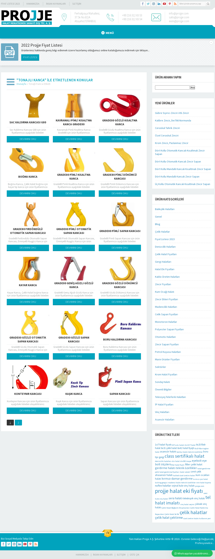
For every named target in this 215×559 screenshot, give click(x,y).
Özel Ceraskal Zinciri (167, 135)
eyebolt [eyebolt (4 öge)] (197, 460)
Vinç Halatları (162, 412)
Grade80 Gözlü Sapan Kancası (73, 339)
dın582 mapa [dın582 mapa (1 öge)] (185, 461)
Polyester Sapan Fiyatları (169, 329)
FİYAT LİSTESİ (30, 57)
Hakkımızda (32, 3)
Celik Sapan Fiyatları (166, 314)
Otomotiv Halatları (165, 337)
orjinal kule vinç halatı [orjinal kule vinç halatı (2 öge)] (183, 485)
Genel (158, 216)
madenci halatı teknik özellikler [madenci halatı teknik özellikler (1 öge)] (182, 482)
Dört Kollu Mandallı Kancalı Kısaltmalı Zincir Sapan (183, 169)
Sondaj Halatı (162, 382)
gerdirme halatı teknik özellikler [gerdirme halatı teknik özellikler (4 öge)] (176, 468)
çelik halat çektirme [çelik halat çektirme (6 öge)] (169, 517)
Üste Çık (134, 554)
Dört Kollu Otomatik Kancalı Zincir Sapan (178, 161)
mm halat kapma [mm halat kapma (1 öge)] (203, 482)
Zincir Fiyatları (163, 284)
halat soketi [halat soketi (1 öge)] (185, 472)
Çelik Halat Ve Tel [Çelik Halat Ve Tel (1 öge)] (172, 514)
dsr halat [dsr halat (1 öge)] (176, 461)
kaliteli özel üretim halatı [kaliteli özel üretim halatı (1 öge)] (184, 475)
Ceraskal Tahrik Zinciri (167, 128)
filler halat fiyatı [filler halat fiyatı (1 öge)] (177, 465)
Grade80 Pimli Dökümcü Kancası (120, 176)
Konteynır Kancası (27, 394)
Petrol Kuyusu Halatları (168, 352)
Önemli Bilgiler (163, 389)
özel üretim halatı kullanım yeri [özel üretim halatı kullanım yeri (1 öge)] (197, 518)
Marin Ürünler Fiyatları (167, 359)
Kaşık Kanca (73, 394)
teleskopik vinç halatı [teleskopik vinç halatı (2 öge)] (194, 498)
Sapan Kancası (120, 394)
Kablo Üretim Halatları (167, 276)
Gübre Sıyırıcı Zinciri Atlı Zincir (172, 113)
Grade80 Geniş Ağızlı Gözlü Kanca (73, 285)
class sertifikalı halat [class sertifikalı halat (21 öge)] (184, 456)
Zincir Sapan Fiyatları (167, 344)
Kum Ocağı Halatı (164, 291)
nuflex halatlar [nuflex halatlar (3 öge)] (163, 485)
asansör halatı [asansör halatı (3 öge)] (168, 451)
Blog (157, 224)
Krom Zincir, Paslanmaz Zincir (171, 143)
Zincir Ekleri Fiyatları (166, 299)
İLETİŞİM (77, 3)
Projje (145, 539)
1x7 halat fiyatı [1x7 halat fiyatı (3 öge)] (163, 444)
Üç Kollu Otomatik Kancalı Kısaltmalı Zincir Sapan (182, 184)
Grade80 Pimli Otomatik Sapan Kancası (73, 231)
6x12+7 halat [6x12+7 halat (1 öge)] (190, 445)
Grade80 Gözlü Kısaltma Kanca (119, 122)
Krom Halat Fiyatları (166, 374)
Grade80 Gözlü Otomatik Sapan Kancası (27, 339)
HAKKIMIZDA (82, 554)
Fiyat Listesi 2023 (10, 3)
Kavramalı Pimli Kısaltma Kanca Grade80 (74, 122)
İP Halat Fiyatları (164, 404)
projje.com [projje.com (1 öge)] (199, 486)
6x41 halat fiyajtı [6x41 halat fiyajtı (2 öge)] (185, 448)
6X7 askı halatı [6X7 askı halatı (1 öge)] (178, 445)
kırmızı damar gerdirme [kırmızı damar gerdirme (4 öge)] (177, 478)
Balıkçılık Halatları (165, 209)
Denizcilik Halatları (165, 246)
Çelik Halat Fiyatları (166, 254)
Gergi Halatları (163, 261)
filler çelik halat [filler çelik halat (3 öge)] (193, 464)
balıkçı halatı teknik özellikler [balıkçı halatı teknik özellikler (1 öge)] (190, 452)
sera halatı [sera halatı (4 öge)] (175, 498)
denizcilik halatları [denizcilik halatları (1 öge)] (163, 461)
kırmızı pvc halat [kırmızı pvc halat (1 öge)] (200, 479)
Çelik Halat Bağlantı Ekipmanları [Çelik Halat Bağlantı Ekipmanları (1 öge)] (176, 508)
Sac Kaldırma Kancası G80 (27, 122)
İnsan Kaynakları (56, 3)
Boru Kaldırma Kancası (120, 339)
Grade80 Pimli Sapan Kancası (119, 231)
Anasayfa (21, 84)
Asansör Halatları (164, 419)
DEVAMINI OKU (28, 139)
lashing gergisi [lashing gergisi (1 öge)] (161, 482)
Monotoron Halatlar (166, 322)
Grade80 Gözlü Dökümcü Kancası (120, 285)
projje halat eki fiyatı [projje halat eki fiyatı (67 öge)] (179, 490)
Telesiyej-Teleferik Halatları (170, 397)
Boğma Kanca (27, 176)
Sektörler (160, 367)
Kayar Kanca (28, 285)
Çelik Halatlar (162, 231)
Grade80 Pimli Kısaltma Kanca (73, 176)
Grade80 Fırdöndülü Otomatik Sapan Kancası (28, 231)
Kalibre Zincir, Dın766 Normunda (173, 120)
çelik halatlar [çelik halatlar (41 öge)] (193, 512)
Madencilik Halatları (166, 307)
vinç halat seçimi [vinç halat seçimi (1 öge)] (187, 504)
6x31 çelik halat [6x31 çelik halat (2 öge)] (169, 448)
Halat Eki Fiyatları (164, 269)
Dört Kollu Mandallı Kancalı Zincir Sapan (177, 176)
